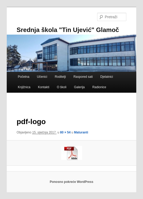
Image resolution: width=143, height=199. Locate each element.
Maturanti (81, 132)
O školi (61, 87)
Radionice (99, 87)
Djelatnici (106, 77)
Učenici (42, 77)
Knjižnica (24, 87)
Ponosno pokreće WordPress (71, 182)
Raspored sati (83, 77)
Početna (23, 77)
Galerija (79, 87)
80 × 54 (65, 132)
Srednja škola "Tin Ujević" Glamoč (68, 29)
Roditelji (60, 77)
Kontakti (43, 87)
